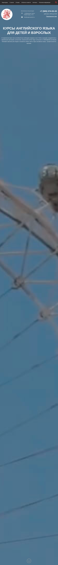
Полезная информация (44, 2)
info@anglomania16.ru (28, 17)
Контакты (35, 2)
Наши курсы (5, 2)
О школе (12, 2)
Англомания (6, 14)
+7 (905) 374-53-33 (48, 11)
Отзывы (17, 2)
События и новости (26, 2)
